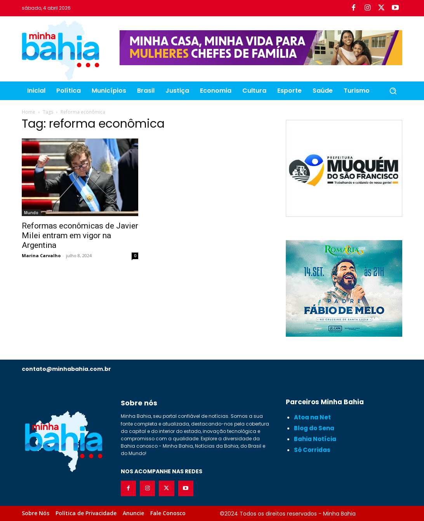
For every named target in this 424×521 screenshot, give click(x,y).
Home (28, 112)
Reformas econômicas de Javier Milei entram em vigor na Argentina (80, 235)
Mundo (31, 212)
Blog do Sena (314, 428)
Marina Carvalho (41, 255)
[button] (393, 90)
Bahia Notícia (315, 439)
